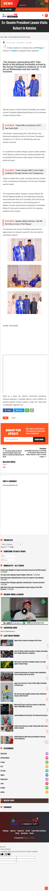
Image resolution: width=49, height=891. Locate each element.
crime (2, 783)
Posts (3, 556)
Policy (17, 833)
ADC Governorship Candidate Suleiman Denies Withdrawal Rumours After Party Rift (30, 695)
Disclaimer (24, 833)
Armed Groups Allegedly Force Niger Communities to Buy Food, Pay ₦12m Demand (23, 570)
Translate (10, 547)
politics (13, 418)
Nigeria (2, 775)
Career (31, 833)
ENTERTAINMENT (5, 758)
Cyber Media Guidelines (39, 831)
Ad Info (28, 831)
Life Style (3, 771)
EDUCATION (4, 753)
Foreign (3, 762)
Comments (5, 560)
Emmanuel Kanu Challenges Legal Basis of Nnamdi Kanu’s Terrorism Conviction (22, 582)
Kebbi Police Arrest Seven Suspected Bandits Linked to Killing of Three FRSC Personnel (21, 588)
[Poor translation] (7, 854)
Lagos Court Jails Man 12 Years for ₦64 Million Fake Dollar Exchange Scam (30, 684)
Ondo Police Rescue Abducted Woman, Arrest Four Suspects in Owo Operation (22, 577)
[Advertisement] (26, 55)
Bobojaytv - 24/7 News (29, 838)
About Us (13, 831)
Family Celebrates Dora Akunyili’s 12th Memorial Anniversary (31, 715)
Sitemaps (6, 831)
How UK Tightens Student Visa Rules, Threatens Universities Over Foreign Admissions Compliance (31, 652)
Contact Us (20, 831)
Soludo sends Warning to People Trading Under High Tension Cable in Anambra (31, 727)
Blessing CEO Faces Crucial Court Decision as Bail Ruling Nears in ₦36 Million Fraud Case (29, 705)
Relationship (4, 779)
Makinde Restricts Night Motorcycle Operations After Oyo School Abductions (29, 737)
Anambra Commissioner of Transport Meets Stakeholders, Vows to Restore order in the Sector (30, 673)
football (3, 788)
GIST (2, 766)
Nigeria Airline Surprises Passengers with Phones (28, 640)
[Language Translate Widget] (11, 544)
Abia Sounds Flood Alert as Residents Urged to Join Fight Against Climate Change (30, 663)
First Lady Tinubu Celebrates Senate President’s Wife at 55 (16, 575)
